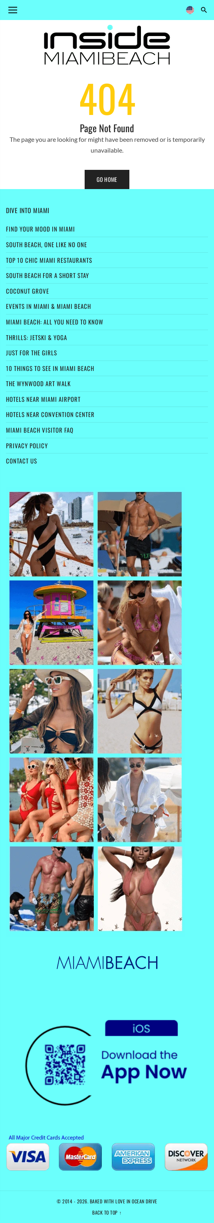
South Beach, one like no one (46, 244)
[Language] (190, 10)
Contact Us (21, 460)
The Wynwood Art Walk (38, 383)
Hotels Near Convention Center (50, 414)
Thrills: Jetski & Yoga (36, 337)
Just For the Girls (31, 352)
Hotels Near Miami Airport (43, 399)
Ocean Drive (144, 1201)
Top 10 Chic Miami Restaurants (49, 260)
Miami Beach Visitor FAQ (39, 429)
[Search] (204, 10)
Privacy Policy (27, 445)
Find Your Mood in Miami (40, 228)
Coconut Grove (27, 290)
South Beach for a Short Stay (47, 275)
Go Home (107, 179)
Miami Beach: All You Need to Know (54, 321)
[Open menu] (13, 10)
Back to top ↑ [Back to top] (107, 1212)
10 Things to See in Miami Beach (50, 368)
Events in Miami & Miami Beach (48, 306)
